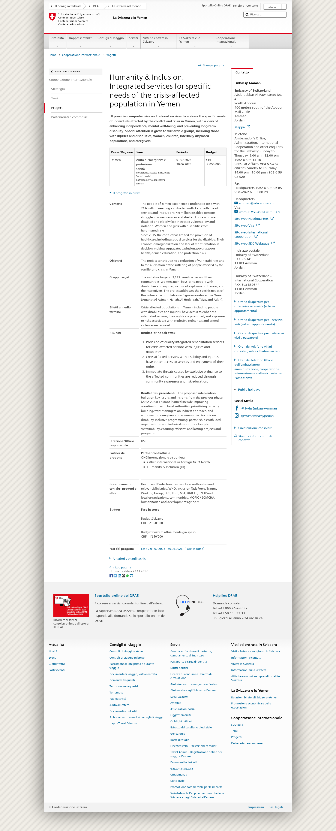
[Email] (131, 575)
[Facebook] (112, 575)
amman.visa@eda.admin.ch (259, 212)
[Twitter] (116, 575)
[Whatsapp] (128, 575)
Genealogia (177, 733)
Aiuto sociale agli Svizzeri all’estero (193, 690)
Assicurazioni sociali (183, 709)
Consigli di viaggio (110, 42)
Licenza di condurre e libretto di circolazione (191, 676)
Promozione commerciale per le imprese (196, 787)
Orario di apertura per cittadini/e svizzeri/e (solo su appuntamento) (254, 306)
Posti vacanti (57, 670)
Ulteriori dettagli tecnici (129, 558)
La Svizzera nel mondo (126, 6)
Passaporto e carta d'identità (188, 661)
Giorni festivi (57, 663)
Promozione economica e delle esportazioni (251, 705)
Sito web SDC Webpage (254, 243)
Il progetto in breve (126, 193)
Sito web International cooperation (251, 234)
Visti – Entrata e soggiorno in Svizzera (255, 651)
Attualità (57, 42)
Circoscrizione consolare (255, 428)
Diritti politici (179, 668)
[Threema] (124, 575)
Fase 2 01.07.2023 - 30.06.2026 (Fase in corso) (172, 548)
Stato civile (177, 780)
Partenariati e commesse (246, 743)
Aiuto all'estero (119, 705)
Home (52, 55)
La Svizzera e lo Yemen (195, 42)
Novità (53, 651)
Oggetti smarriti (180, 715)
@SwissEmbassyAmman (259, 408)
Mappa (242, 127)
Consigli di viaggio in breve (127, 657)
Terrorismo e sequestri (124, 686)
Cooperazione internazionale (231, 42)
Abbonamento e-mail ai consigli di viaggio (137, 717)
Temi (234, 730)
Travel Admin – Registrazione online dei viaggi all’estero (196, 754)
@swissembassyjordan (257, 416)
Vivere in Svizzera (242, 663)
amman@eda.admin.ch (256, 203)
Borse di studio (179, 739)
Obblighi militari (181, 721)
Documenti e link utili (124, 711)
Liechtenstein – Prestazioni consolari (193, 746)
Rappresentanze (80, 42)
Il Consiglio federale (68, 6)
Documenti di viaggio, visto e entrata (133, 674)
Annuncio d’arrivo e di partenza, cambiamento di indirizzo (191, 653)
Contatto (240, 72)
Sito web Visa (247, 225)
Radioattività (118, 698)
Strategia (237, 724)
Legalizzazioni (179, 696)
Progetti (236, 737)
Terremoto (116, 692)
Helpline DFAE (225, 595)
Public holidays (249, 389)
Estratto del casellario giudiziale (191, 727)
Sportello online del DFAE (116, 595)
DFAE (96, 6)
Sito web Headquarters (254, 219)
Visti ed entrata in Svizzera (159, 42)
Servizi (133, 42)
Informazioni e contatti (246, 657)
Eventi (53, 657)
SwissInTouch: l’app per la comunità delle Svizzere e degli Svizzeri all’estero (197, 795)
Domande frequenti (122, 680)
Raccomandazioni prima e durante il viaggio (133, 666)
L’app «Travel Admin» (123, 723)
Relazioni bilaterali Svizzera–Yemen (254, 697)
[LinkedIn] (120, 575)
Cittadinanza (178, 774)
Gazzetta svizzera (181, 768)
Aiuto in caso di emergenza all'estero (194, 684)
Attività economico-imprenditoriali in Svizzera (255, 678)
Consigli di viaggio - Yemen (127, 651)
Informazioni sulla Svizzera (248, 670)
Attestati (176, 702)
